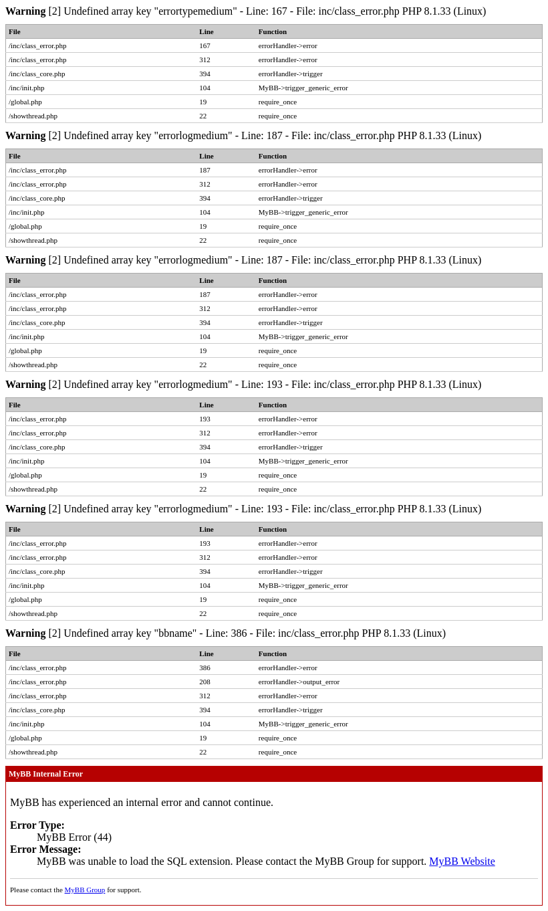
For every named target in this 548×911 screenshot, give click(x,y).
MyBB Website (462, 861)
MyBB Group (85, 890)
